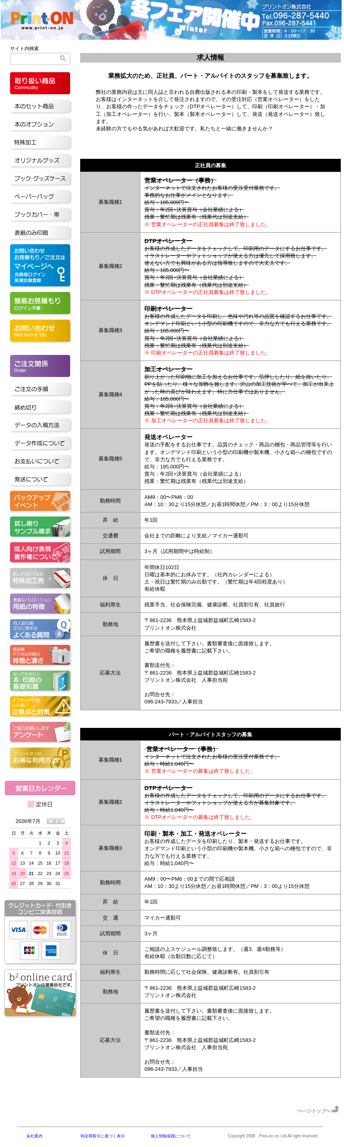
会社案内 (34, 1136)
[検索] (40, 59)
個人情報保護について (171, 1136)
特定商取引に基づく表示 (103, 1136)
